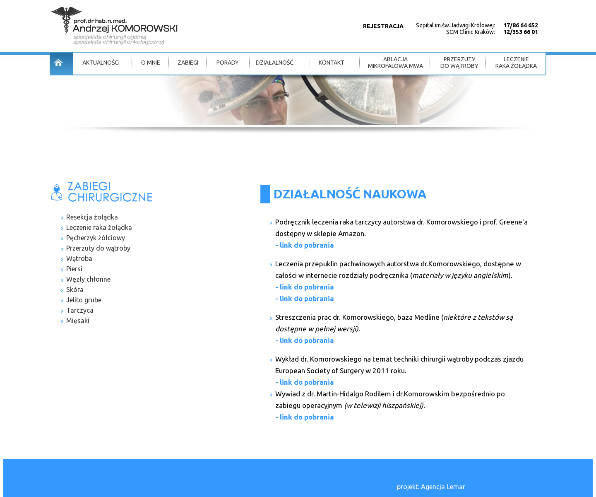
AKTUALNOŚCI (101, 62)
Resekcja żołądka (92, 217)
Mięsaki (77, 320)
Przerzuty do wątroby (98, 248)
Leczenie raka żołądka (99, 227)
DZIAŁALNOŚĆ (274, 62)
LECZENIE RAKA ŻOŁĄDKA (516, 62)
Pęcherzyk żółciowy (95, 237)
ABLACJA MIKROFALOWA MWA (395, 62)
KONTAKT (331, 62)
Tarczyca (80, 310)
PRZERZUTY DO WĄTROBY (459, 62)
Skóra (75, 289)
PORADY (227, 62)
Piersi (74, 269)
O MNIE (150, 62)
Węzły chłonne (88, 279)
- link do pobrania (304, 245)
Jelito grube (83, 300)
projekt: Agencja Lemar (431, 486)
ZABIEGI (188, 62)
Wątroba (79, 258)
